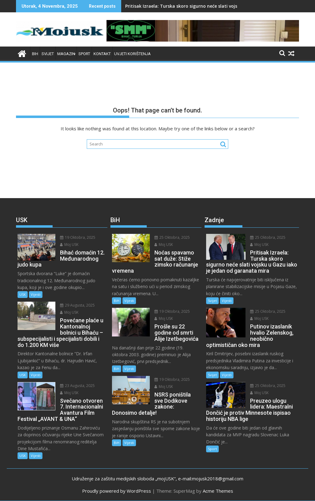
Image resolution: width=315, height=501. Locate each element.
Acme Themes (218, 491)
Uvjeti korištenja (132, 53)
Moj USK (69, 244)
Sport (84, 53)
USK (22, 294)
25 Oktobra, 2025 (172, 237)
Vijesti (36, 294)
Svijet (48, 53)
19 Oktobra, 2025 (77, 237)
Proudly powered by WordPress (116, 491)
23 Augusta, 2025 (77, 385)
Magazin (66, 53)
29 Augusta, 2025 (77, 305)
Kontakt (102, 53)
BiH (35, 53)
